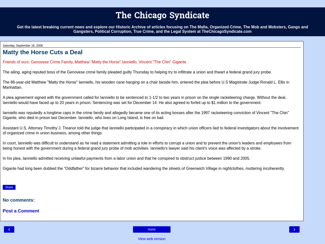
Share (9, 187)
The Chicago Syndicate (162, 16)
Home (152, 229)
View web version (152, 239)
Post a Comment (21, 210)
